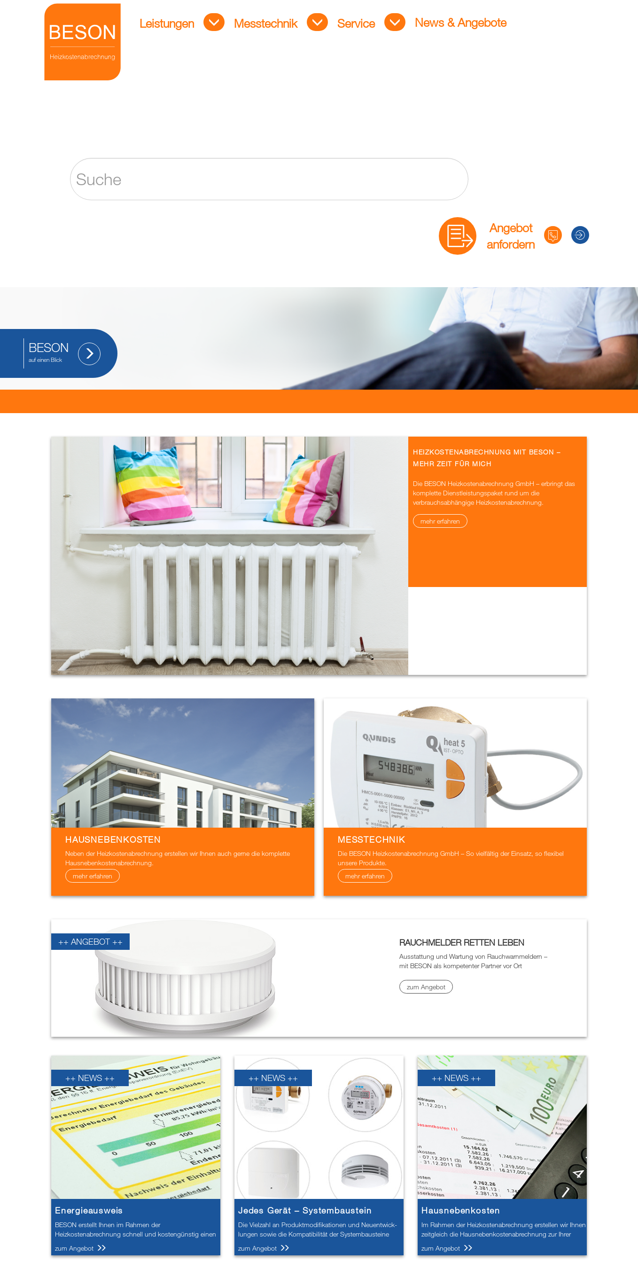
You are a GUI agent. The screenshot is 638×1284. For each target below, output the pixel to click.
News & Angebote (446, 26)
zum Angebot (426, 987)
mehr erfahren (440, 521)
